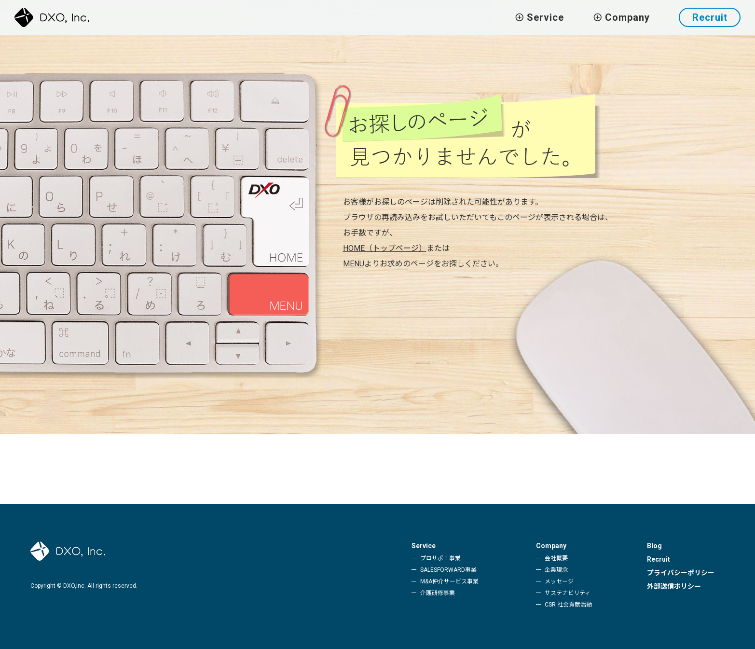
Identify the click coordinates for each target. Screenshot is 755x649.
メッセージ (559, 581)
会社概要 (556, 558)
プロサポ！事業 (440, 558)
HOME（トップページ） (384, 248)
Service (424, 546)
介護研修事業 (437, 593)
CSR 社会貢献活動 (568, 604)
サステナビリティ (567, 593)
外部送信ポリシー (674, 586)
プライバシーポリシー (680, 573)
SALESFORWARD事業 (448, 569)
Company (551, 546)
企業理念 (556, 569)
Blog (654, 546)
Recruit (710, 17)
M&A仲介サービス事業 (449, 581)
